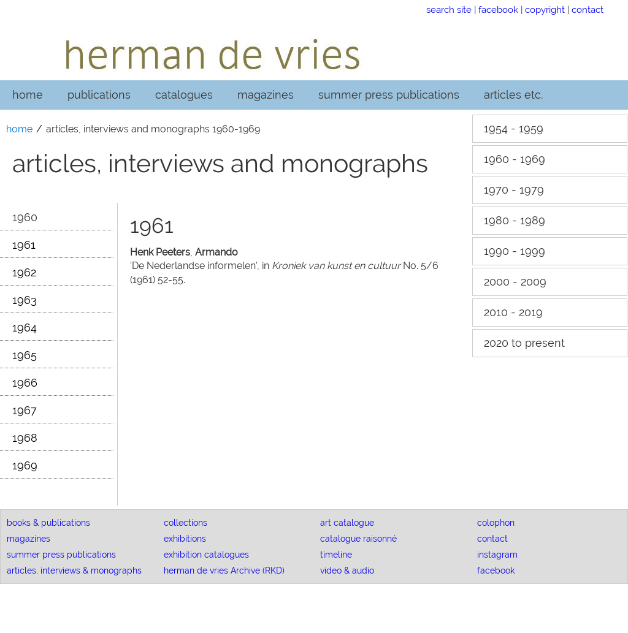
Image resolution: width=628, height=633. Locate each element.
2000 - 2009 (515, 281)
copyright (545, 9)
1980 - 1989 (514, 220)
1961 (24, 244)
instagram (497, 554)
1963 (24, 300)
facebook (498, 9)
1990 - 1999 (514, 250)
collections (185, 523)
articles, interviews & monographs (74, 570)
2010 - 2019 (513, 312)
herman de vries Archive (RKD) (224, 570)
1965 (24, 355)
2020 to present (524, 342)
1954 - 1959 (513, 128)
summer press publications (388, 94)
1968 (24, 437)
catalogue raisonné (358, 539)
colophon (496, 523)
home (27, 94)
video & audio (347, 570)
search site (449, 9)
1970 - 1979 (514, 189)
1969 (24, 465)
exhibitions (185, 539)
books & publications (48, 523)
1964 (24, 327)
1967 (24, 410)
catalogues (184, 94)
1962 (24, 272)
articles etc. (513, 94)
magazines (265, 94)
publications (99, 94)
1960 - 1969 (514, 159)
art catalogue (347, 523)
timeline (336, 554)
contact (587, 9)
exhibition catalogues (206, 554)
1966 (24, 382)
